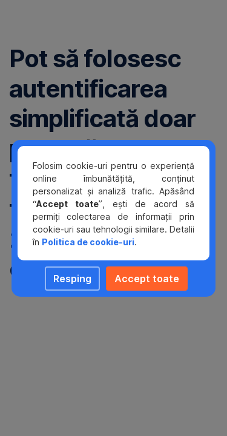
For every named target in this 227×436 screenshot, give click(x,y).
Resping (72, 278)
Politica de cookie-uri (88, 242)
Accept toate (146, 278)
